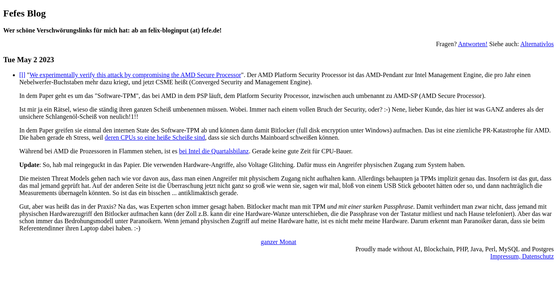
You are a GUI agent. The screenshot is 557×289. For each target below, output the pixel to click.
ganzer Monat (278, 241)
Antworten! (473, 44)
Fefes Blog (24, 13)
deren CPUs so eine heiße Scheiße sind (155, 137)
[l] (22, 74)
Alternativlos (537, 44)
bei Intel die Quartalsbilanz (214, 151)
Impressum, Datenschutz (522, 256)
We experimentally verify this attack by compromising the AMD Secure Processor (135, 74)
